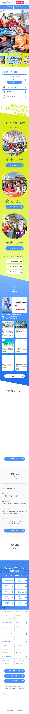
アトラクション (5, 615)
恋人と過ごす (19, 645)
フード (3, 637)
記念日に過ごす (14, 272)
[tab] (7, 54)
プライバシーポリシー (6, 688)
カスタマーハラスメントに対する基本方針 (10, 691)
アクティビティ (19, 615)
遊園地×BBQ (14, 261)
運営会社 (10, 686)
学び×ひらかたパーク (6, 663)
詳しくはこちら (14, 165)
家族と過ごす (4, 649)
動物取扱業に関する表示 (18, 686)
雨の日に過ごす (14, 266)
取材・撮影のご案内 (14, 671)
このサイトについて (6, 693)
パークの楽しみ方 (6, 641)
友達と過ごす (4, 645)
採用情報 (14, 681)
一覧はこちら (14, 376)
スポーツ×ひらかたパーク (21, 660)
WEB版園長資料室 (5, 660)
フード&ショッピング (7, 634)
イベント (3, 626)
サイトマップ (4, 686)
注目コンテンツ (19, 626)
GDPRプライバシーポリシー (18, 688)
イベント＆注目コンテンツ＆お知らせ (11, 622)
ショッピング (19, 637)
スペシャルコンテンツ (7, 656)
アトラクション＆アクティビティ (10, 611)
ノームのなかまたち (20, 663)
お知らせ (3, 630)
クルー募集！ (14, 676)
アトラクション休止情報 (7, 619)
